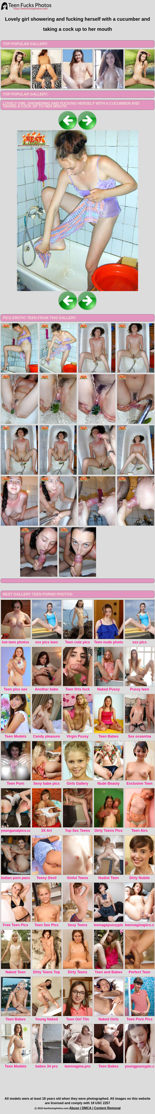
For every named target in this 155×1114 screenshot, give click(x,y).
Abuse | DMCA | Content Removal (95, 1108)
